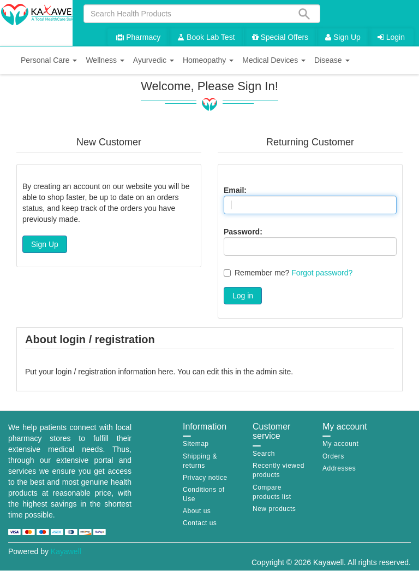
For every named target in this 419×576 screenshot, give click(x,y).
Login (391, 37)
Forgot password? (321, 272)
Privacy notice (205, 477)
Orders (333, 456)
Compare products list (272, 492)
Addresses (339, 468)
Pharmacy (138, 37)
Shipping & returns (200, 460)
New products (274, 509)
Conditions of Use (204, 494)
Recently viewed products (278, 470)
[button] (48, 60)
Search (264, 453)
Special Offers (280, 37)
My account (340, 444)
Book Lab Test (206, 37)
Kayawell (66, 551)
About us (197, 511)
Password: (243, 231)
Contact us (200, 523)
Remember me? (262, 272)
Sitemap (196, 444)
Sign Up (343, 37)
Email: (235, 190)
